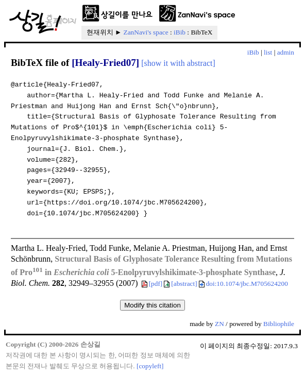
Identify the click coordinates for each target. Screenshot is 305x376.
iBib (179, 32)
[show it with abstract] (178, 63)
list (268, 52)
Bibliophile (278, 324)
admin (285, 52)
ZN (219, 324)
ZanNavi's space (146, 32)
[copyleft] (150, 366)
